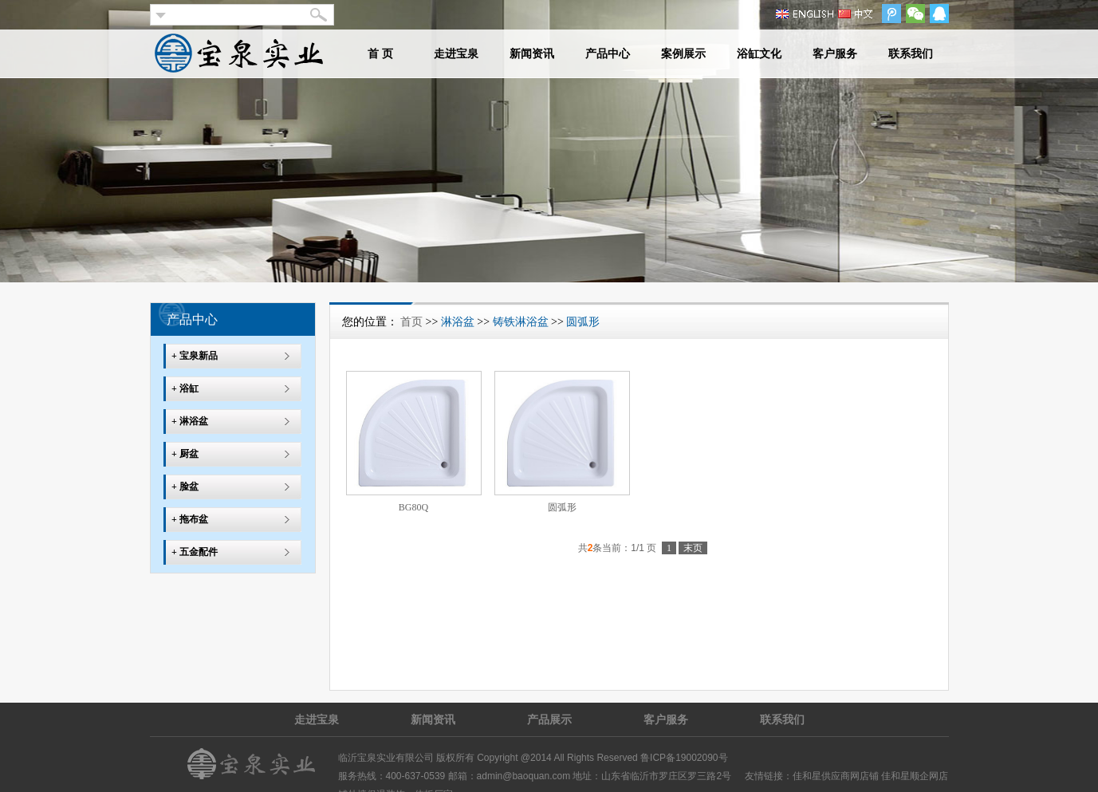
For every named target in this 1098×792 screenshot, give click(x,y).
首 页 (380, 54)
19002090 (696, 757)
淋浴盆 (193, 421)
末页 (692, 548)
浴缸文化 (759, 54)
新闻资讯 (532, 54)
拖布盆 (193, 519)
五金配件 (198, 552)
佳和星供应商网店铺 (836, 776)
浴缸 (189, 388)
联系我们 (910, 54)
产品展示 (549, 719)
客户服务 (835, 54)
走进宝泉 (456, 54)
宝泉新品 (198, 355)
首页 (411, 322)
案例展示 (683, 54)
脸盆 (189, 486)
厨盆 (189, 453)
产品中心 (607, 54)
